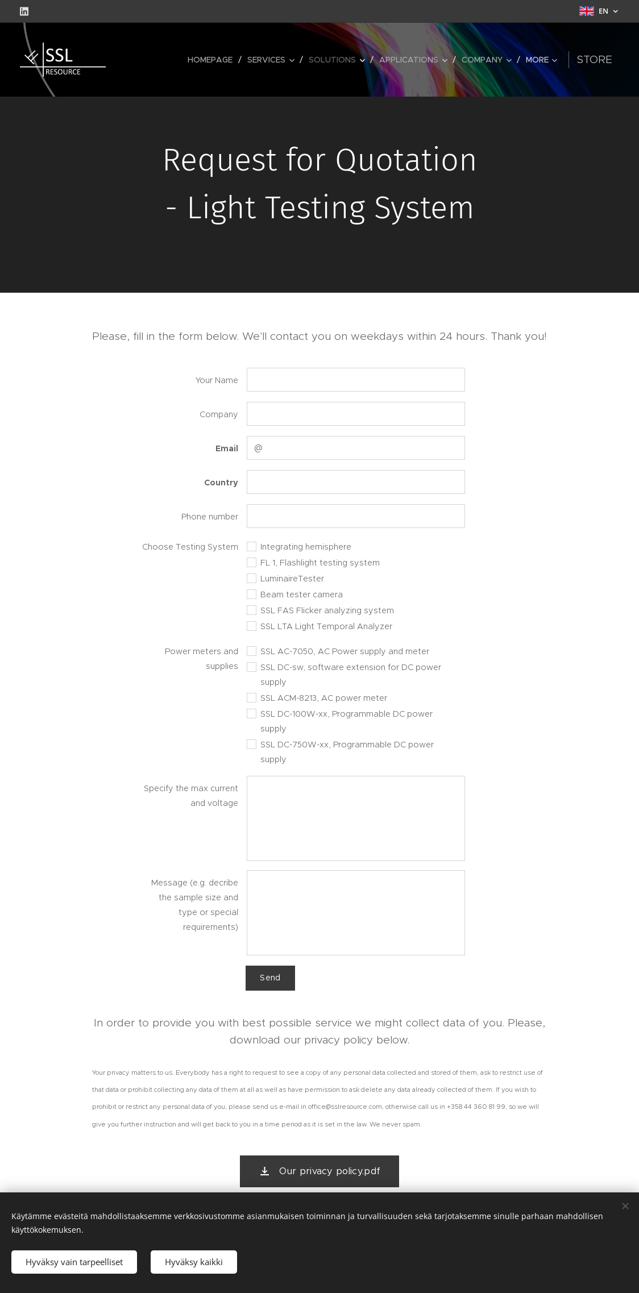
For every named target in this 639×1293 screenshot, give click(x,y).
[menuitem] (155, 59)
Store (612, 59)
